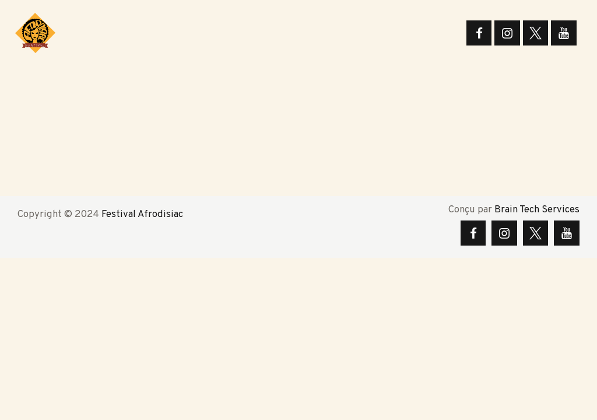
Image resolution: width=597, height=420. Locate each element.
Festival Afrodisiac (142, 214)
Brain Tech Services (537, 210)
